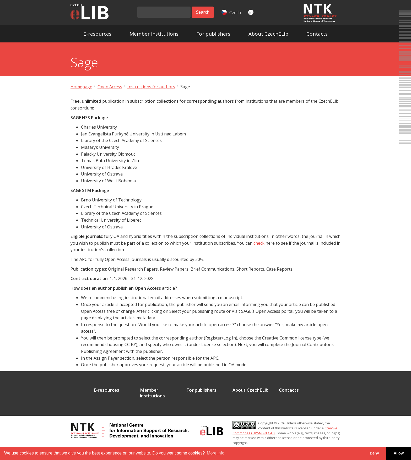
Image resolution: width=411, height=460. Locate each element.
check (258, 243)
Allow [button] (399, 453)
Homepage (81, 87)
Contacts (317, 33)
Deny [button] (374, 453)
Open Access (110, 87)
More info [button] (215, 453)
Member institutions (154, 33)
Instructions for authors (151, 87)
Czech (231, 12)
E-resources (97, 33)
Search (202, 12)
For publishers (213, 33)
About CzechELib (268, 33)
